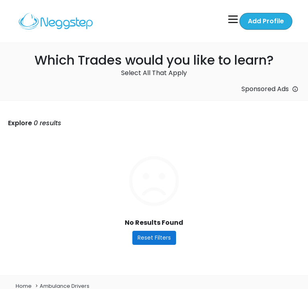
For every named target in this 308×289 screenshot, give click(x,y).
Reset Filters (154, 238)
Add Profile (266, 21)
